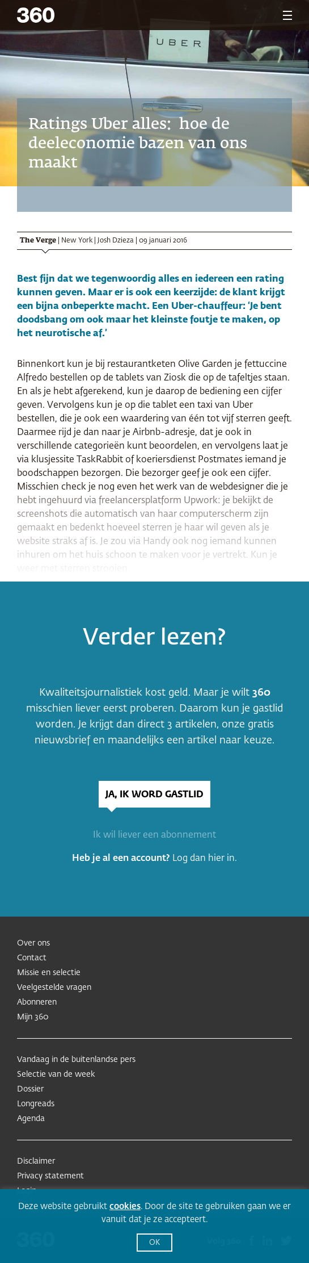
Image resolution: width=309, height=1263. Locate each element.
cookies (125, 1206)
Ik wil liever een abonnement (154, 835)
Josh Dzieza (116, 240)
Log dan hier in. (204, 858)
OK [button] (154, 1243)
